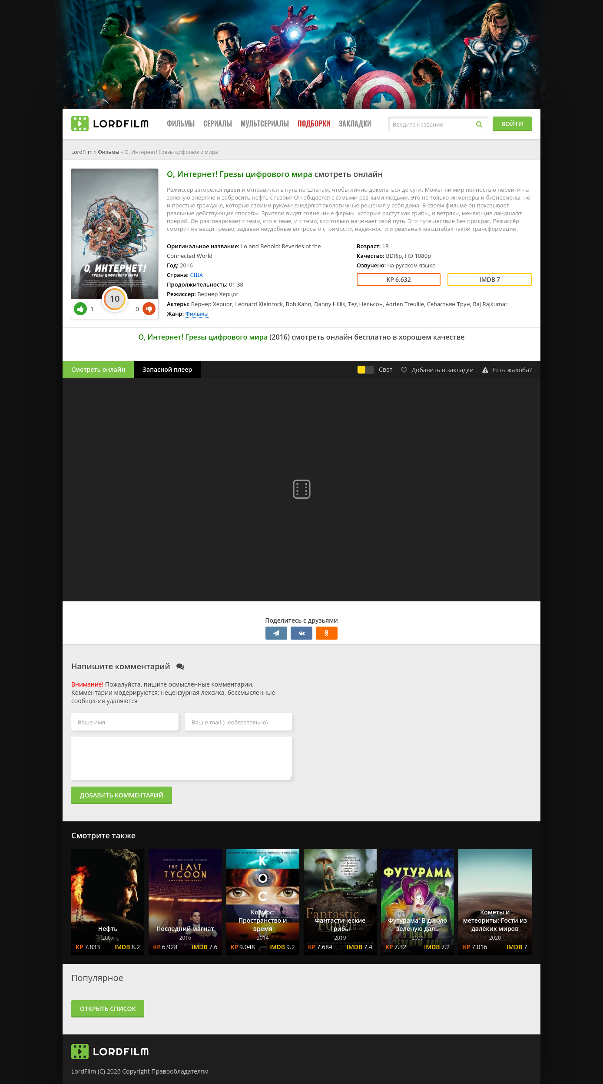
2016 (280, 337)
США (196, 275)
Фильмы (181, 123)
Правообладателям (180, 1071)
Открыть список (108, 1008)
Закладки (355, 123)
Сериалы (217, 123)
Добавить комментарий (121, 795)
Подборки (314, 123)
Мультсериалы (265, 123)
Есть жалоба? (507, 370)
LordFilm (82, 152)
